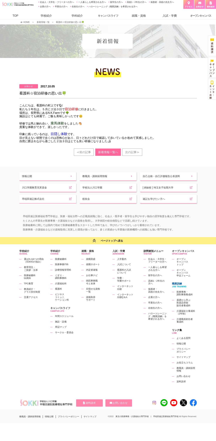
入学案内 (121, 266)
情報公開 (181, 351)
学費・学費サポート (124, 287)
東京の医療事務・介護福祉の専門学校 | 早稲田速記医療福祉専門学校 (147, 424)
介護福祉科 (61, 291)
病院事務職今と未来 (92, 289)
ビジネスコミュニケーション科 (62, 305)
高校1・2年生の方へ (136, 2)
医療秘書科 (61, 266)
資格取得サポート (90, 306)
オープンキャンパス (183, 258)
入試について (124, 272)
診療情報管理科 (63, 277)
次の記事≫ (132, 152)
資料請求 (181, 389)
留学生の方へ (116, 2)
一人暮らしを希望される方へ (92, 2)
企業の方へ (45, 6)
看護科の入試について (124, 279)
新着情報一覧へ (108, 152)
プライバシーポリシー (183, 358)
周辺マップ (61, 334)
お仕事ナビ (92, 282)
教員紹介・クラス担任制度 (32, 298)
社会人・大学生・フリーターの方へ (56, 2)
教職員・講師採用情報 (30, 424)
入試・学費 (170, 15)
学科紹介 (77, 15)
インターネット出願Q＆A (125, 303)
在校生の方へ (77, 6)
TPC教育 (28, 291)
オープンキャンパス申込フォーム (183, 280)
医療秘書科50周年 (29, 284)
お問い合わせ (183, 384)
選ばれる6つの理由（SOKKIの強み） (34, 268)
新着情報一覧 (43, 22)
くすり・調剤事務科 (61, 284)
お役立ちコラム (185, 370)
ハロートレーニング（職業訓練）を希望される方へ (113, 6)
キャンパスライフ (60, 315)
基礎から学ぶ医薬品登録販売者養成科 (183, 310)
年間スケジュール (64, 323)
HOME (26, 22)
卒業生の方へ (60, 6)
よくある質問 (183, 345)
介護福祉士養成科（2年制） (186, 320)
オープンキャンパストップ (182, 269)
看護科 (58, 296)
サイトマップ (183, 364)
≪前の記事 (84, 152)
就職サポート (93, 272)
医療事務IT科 (62, 272)
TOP (15, 15)
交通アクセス (31, 304)
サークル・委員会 (64, 340)
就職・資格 (139, 15)
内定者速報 (92, 277)
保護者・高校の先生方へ (162, 2)
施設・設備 (61, 329)
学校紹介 (46, 15)
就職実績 (90, 266)
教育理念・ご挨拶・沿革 (31, 276)
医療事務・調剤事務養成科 (185, 300)
